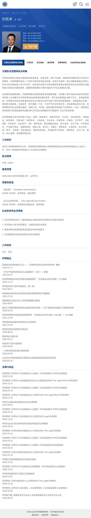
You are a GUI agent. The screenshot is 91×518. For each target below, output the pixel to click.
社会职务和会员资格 (78, 63)
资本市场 (41, 26)
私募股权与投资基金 (9, 26)
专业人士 (15, 13)
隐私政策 (54, 515)
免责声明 (44, 515)
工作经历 (29, 63)
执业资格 (40, 63)
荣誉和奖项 (62, 63)
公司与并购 (22, 26)
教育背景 (50, 63)
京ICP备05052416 (57, 512)
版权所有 (35, 515)
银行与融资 (32, 26)
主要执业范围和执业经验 (13, 63)
